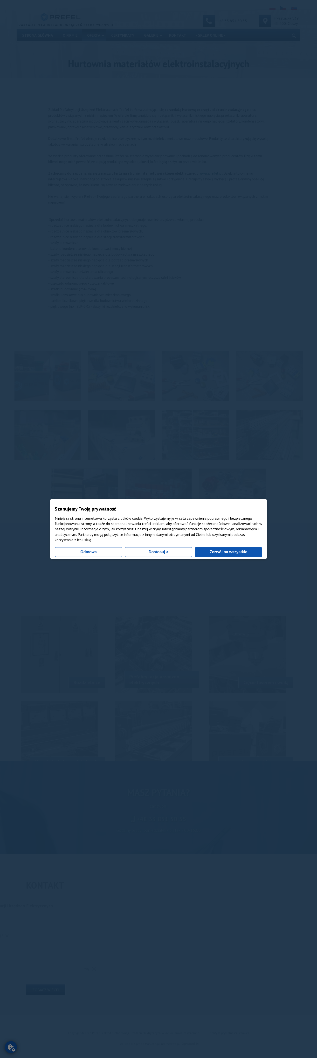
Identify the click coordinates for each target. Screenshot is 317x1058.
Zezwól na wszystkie (228, 552)
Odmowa (88, 552)
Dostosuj (158, 552)
